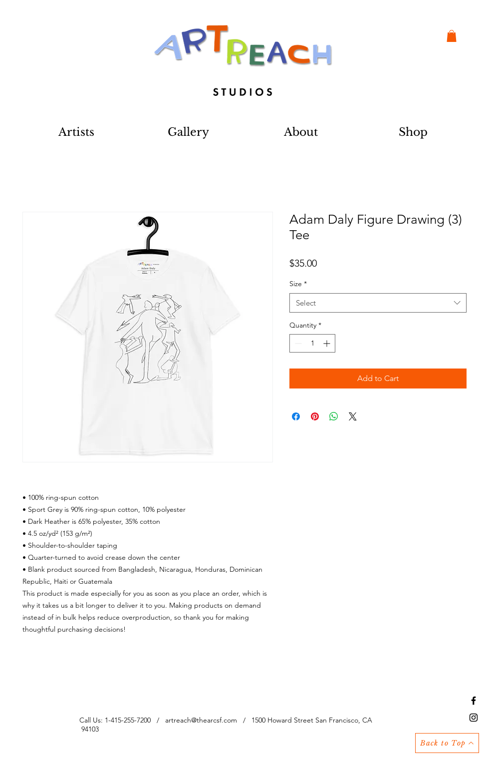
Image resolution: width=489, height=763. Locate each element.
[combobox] (378, 303)
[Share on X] (353, 416)
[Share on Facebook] (296, 416)
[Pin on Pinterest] (315, 416)
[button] (452, 36)
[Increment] (327, 343)
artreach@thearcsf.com (201, 720)
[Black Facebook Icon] (473, 700)
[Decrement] (297, 343)
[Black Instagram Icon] (473, 717)
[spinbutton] (312, 343)
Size (298, 283)
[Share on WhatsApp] (334, 416)
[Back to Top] (447, 743)
